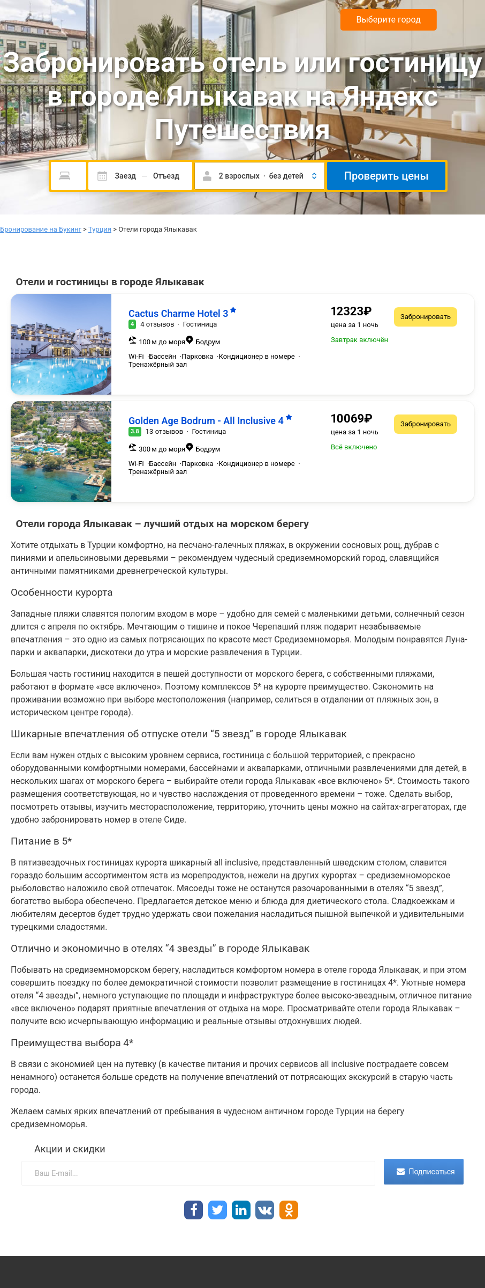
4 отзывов (157, 324)
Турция (99, 229)
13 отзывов (164, 431)
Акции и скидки (69, 1148)
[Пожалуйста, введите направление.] (68, 176)
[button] (259, 176)
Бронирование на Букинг (40, 229)
